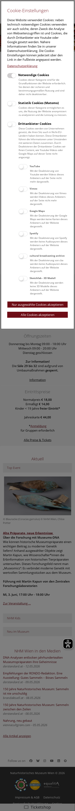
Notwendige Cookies (33, 75)
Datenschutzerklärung (22, 66)
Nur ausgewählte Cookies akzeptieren (37, 305)
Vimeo (33, 188)
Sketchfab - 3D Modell (43, 278)
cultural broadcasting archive (47, 255)
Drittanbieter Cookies (34, 124)
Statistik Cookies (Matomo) (38, 103)
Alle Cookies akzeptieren (37, 315)
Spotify (34, 233)
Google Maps (37, 211)
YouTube (35, 166)
